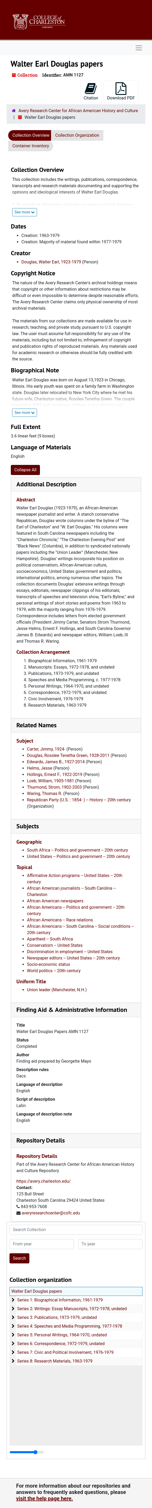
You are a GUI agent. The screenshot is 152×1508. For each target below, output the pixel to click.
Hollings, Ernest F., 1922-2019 (54, 774)
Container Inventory (30, 145)
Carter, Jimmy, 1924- (46, 749)
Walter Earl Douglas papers (36, 1291)
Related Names (36, 725)
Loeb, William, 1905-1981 (50, 780)
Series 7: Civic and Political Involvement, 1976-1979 (65, 1352)
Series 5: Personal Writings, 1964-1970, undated (62, 1334)
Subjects (27, 826)
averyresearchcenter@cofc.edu (51, 1212)
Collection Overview (30, 135)
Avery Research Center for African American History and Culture (78, 110)
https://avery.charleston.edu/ (43, 1181)
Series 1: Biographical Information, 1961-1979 (60, 1300)
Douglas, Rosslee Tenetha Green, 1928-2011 (68, 755)
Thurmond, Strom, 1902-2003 (54, 787)
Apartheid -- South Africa (50, 939)
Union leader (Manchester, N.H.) (57, 989)
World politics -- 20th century (54, 970)
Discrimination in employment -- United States (70, 951)
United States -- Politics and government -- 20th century (78, 856)
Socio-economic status (48, 964)
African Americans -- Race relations (60, 919)
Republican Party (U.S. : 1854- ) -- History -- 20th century (79, 799)
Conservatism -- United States (54, 945)
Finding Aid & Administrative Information (71, 1010)
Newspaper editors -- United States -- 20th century (73, 958)
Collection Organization (77, 135)
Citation (91, 91)
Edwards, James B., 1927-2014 (56, 761)
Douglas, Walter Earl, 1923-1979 (51, 261)
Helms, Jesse (39, 768)
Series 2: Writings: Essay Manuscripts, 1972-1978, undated (72, 1308)
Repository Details (40, 1140)
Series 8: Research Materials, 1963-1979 (55, 1361)
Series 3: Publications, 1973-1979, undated (57, 1317)
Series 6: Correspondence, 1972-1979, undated (61, 1343)
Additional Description (46, 484)
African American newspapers (55, 900)
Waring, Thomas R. (44, 793)
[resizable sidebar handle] (27, 1452)
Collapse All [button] (25, 469)
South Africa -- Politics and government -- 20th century (77, 850)
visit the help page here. (44, 1498)
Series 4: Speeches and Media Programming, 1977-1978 (69, 1326)
